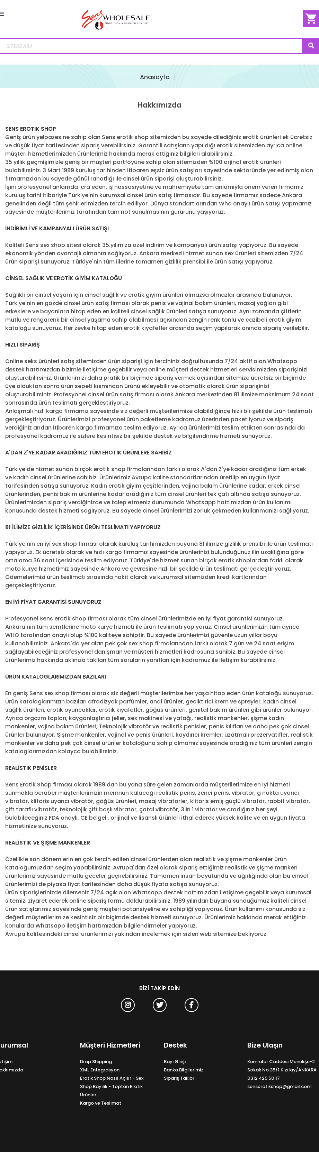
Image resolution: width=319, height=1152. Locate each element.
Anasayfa (155, 77)
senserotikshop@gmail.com (279, 1086)
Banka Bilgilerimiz (183, 1070)
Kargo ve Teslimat (100, 1103)
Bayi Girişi (175, 1061)
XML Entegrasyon (99, 1070)
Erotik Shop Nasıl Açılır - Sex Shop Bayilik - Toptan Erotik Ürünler (111, 1086)
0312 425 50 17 (263, 1078)
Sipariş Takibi (179, 1078)
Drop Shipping (96, 1061)
